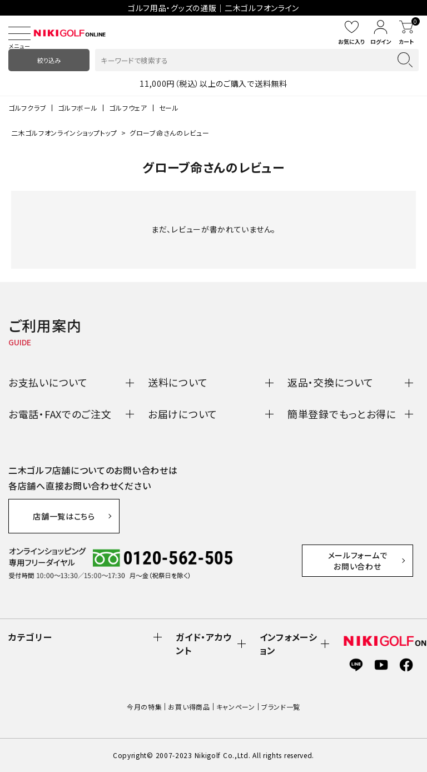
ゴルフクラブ (27, 107)
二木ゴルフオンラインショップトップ (64, 132)
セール (169, 107)
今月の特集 (144, 706)
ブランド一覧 (280, 706)
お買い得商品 (189, 706)
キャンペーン (235, 706)
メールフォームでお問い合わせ (358, 561)
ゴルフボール (77, 107)
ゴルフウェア (128, 107)
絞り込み (49, 60)
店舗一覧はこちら (64, 516)
